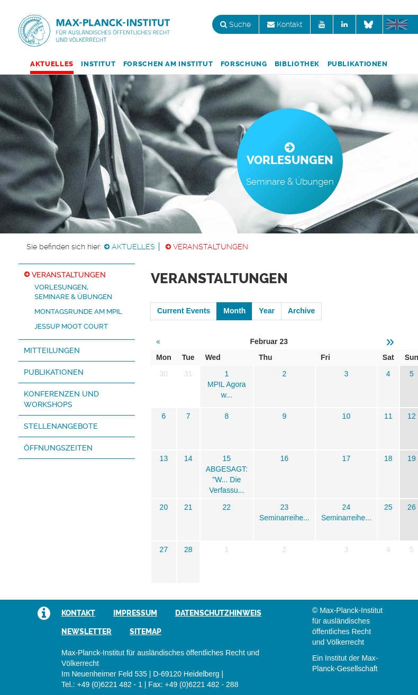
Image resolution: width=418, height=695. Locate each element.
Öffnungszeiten (58, 448)
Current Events (183, 310)
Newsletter (86, 631)
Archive (301, 310)
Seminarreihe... (284, 517)
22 (227, 507)
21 (188, 507)
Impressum (135, 613)
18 (388, 458)
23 (284, 507)
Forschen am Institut (168, 64)
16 (284, 458)
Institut (98, 64)
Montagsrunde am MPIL (78, 311)
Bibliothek (297, 64)
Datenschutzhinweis (218, 613)
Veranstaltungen (210, 246)
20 (164, 507)
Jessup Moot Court (71, 326)
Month (234, 310)
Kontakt (284, 24)
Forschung (244, 64)
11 (388, 416)
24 (346, 507)
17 (346, 458)
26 (411, 507)
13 (164, 458)
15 (227, 458)
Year (267, 310)
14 (188, 458)
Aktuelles (52, 64)
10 (346, 416)
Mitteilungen (52, 350)
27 (164, 549)
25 (388, 507)
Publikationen (358, 64)
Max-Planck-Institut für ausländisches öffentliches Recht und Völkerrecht (94, 31)
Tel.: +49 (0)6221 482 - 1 (101, 684)
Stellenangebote (61, 426)
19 (411, 458)
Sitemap (145, 631)
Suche (235, 24)
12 (411, 416)
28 (188, 549)
